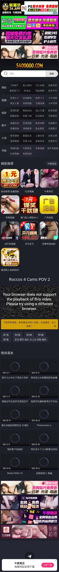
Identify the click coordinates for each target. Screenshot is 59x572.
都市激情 (14, 135)
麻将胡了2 (15, 90)
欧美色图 (40, 123)
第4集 (41, 334)
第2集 (17, 334)
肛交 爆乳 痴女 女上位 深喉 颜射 (30, 339)
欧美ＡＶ (40, 97)
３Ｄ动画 (52, 97)
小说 (4, 138)
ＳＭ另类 (52, 103)
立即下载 (47, 565)
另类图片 (52, 128)
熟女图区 (40, 128)
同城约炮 (14, 148)
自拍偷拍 (27, 97)
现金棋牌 (40, 90)
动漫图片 (52, 123)
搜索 (52, 73)
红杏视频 (14, 153)
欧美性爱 (52, 110)
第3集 (29, 334)
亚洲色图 (27, 123)
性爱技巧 (52, 140)
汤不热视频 (52, 148)
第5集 (6, 339)
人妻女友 (40, 135)
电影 (4, 112)
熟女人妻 (14, 103)
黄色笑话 (40, 140)
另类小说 (27, 140)
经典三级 (27, 115)
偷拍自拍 (27, 110)
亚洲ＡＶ (14, 97)
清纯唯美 (27, 128)
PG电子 (14, 85)
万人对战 (40, 85)
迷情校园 (14, 140)
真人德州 (27, 85)
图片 (4, 125)
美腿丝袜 (14, 128)
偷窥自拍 (14, 123)
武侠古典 (52, 135)
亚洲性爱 (14, 110)
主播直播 (40, 103)
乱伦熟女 (40, 115)
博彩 (4, 87)
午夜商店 (27, 148)
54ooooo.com (29, 65)
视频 (4, 100)
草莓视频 (40, 148)
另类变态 (52, 115)
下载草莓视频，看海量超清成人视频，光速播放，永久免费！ (30, 324)
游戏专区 (52, 85)
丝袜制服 (27, 103)
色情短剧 (27, 153)
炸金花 (27, 90)
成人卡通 (40, 110)
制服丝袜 (14, 115)
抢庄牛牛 (52, 90)
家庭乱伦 (27, 135)
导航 (4, 150)
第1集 (6, 334)
